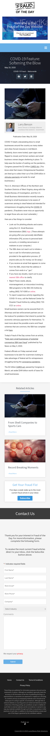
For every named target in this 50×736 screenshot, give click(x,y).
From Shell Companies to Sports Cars (22, 424)
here (11, 330)
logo (28, 231)
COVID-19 (38, 207)
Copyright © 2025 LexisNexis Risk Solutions (31, 731)
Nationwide (32, 71)
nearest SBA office (16, 277)
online (32, 291)
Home (9, 680)
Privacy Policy (25, 685)
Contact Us (20, 680)
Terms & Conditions (36, 680)
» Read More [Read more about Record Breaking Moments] (12, 473)
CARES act (20, 367)
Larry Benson (25, 124)
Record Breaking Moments (23, 467)
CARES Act (34, 167)
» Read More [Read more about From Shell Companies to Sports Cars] (12, 432)
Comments (8, 614)
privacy (20, 654)
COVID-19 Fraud (19, 71)
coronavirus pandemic (31, 362)
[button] (46, 48)
